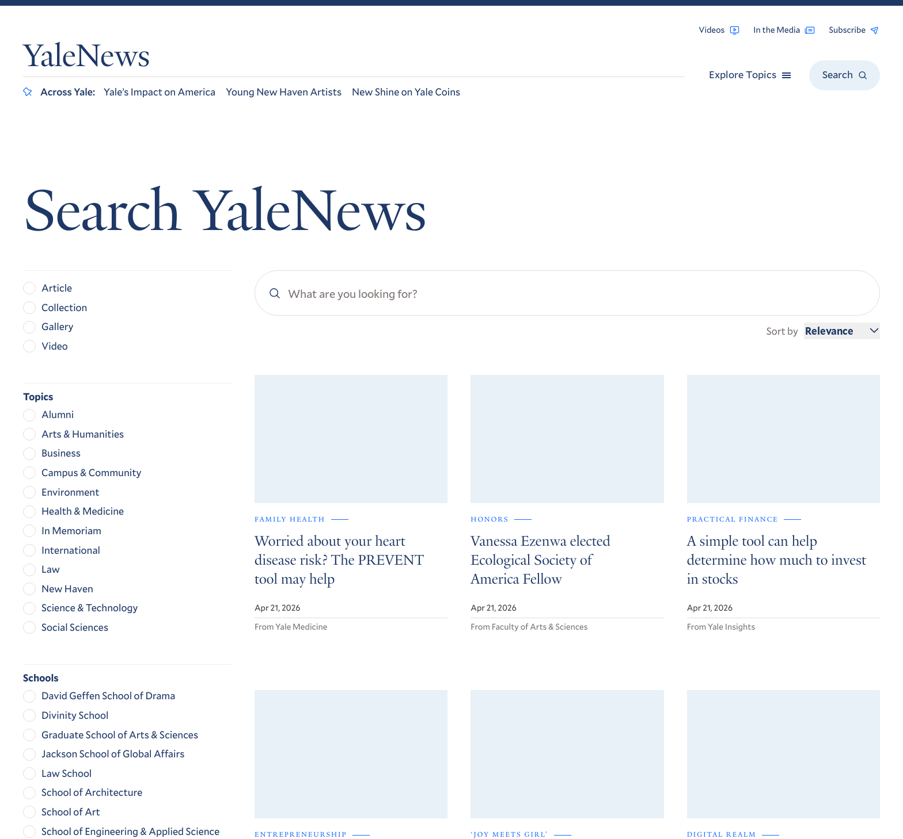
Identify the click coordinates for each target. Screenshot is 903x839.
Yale (714, 797)
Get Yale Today (748, 557)
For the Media (726, 670)
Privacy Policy (720, 731)
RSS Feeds (717, 654)
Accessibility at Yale (732, 713)
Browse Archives (732, 638)
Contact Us (720, 686)
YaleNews (86, 59)
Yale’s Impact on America (159, 91)
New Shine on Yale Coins (406, 91)
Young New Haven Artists (284, 91)
